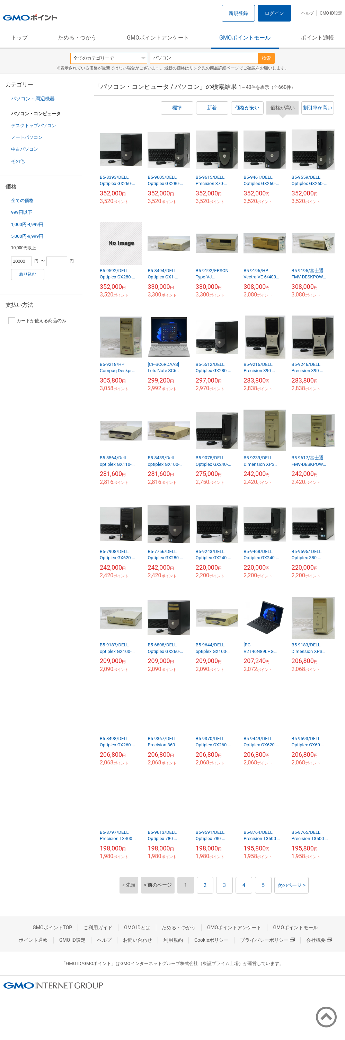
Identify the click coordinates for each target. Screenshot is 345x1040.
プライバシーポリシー (267, 940)
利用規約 (173, 940)
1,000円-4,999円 (27, 224)
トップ (19, 37)
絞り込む (27, 274)
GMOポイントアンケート (158, 37)
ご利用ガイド (98, 927)
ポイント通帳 (317, 37)
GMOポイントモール (245, 37)
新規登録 (238, 13)
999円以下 (21, 212)
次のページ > (291, 885)
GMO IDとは (137, 927)
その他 (18, 161)
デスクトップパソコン (33, 125)
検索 (266, 58)
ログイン (274, 13)
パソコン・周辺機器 (33, 98)
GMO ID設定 (331, 13)
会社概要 (319, 940)
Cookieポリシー (211, 940)
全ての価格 (22, 200)
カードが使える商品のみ (37, 320)
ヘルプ (307, 13)
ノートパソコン (27, 137)
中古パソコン (24, 149)
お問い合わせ (137, 940)
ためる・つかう (77, 37)
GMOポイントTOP (52, 927)
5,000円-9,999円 (27, 236)
